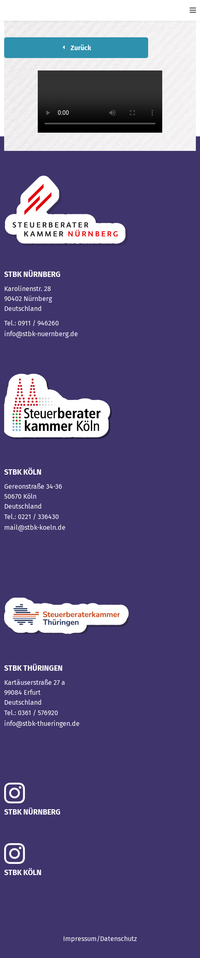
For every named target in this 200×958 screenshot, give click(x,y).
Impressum (80, 939)
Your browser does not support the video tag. (100, 101)
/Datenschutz (117, 939)
